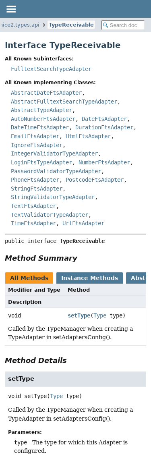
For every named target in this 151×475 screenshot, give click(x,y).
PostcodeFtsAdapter (95, 179)
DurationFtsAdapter (104, 127)
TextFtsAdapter (33, 206)
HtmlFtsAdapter (88, 136)
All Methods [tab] (29, 278)
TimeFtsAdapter (33, 223)
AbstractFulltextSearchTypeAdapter (64, 101)
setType (79, 315)
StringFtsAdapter (36, 188)
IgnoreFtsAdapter (36, 145)
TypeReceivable (71, 25)
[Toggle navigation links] (11, 9)
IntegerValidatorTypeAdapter (54, 153)
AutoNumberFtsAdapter (43, 119)
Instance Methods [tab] (89, 278)
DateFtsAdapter (104, 119)
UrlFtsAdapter (83, 223)
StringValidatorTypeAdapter (53, 197)
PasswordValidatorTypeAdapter (56, 171)
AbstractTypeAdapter (41, 110)
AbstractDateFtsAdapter (46, 92)
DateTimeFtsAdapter (40, 127)
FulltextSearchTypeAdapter (51, 69)
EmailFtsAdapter (35, 136)
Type (99, 315)
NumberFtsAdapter (104, 162)
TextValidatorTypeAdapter (49, 215)
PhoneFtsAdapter (35, 179)
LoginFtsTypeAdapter (41, 162)
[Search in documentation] (123, 25)
